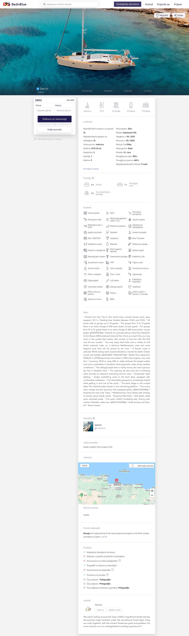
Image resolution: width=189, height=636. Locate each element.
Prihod (38, 105)
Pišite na (100, 610)
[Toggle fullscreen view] (152, 501)
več (104, 537)
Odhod (58, 105)
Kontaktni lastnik (91, 169)
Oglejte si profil (114, 610)
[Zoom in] (152, 491)
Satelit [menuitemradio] (84, 465)
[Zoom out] (152, 495)
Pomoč (149, 4)
